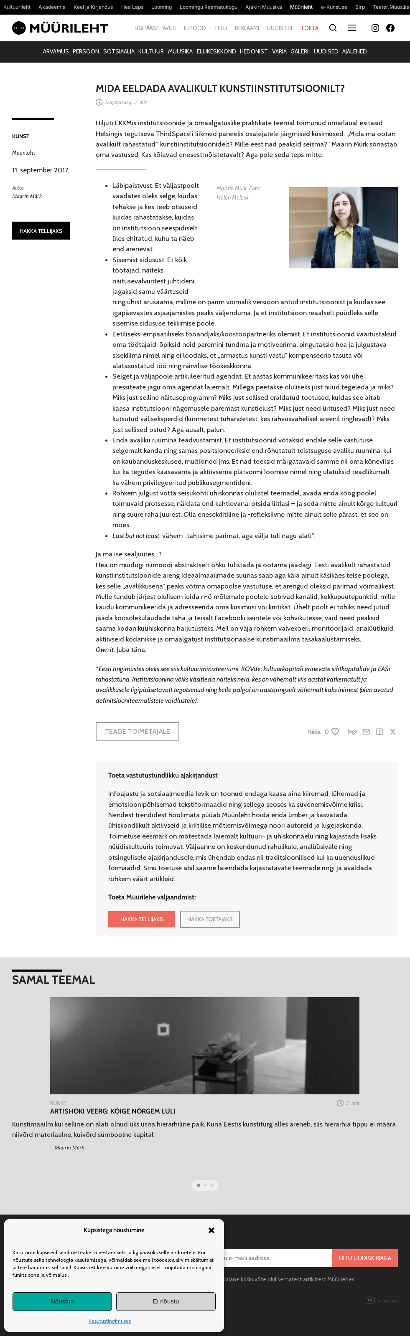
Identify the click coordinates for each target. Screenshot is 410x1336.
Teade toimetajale (137, 731)
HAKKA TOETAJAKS (210, 919)
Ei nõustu (166, 1301)
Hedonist (254, 51)
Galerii (300, 51)
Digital (381, 1300)
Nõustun (62, 1301)
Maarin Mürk (26, 196)
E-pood (195, 28)
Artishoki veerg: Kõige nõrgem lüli (113, 1111)
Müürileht (23, 152)
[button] (211, 1230)
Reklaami (247, 28)
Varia (279, 51)
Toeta (309, 28)
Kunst (20, 136)
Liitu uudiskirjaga (365, 1258)
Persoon (86, 51)
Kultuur (151, 51)
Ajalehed (354, 51)
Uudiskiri (279, 28)
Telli (220, 28)
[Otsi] (333, 28)
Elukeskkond (216, 51)
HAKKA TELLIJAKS (41, 230)
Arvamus (56, 51)
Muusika (180, 51)
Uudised (326, 51)
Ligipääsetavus (155, 28)
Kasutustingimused (110, 1321)
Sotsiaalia (119, 51)
